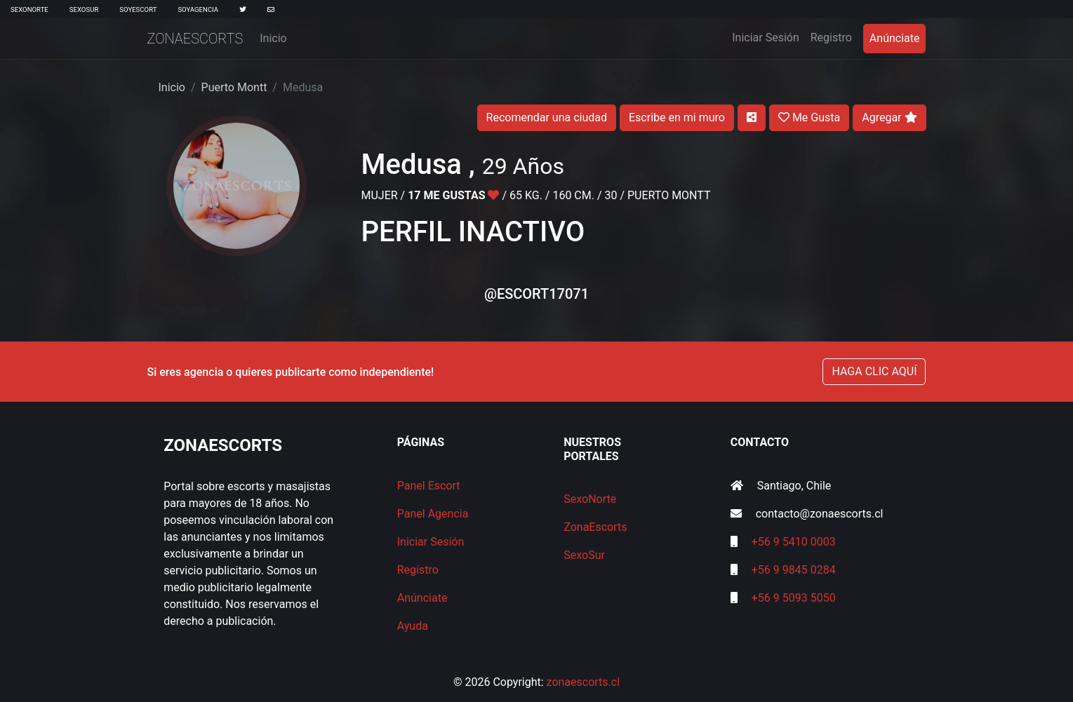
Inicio (273, 38)
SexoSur (83, 9)
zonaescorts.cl (583, 682)
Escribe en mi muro (677, 117)
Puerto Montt (234, 87)
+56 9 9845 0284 (794, 569)
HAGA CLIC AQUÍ (874, 371)
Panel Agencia (433, 513)
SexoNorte (29, 9)
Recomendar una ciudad (546, 117)
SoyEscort (137, 9)
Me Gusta (809, 117)
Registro (831, 37)
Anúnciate (894, 38)
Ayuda (412, 626)
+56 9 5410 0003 (794, 541)
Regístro (418, 569)
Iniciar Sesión (768, 36)
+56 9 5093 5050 (794, 598)
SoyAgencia (198, 9)
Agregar (889, 117)
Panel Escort (428, 485)
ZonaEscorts (195, 38)
